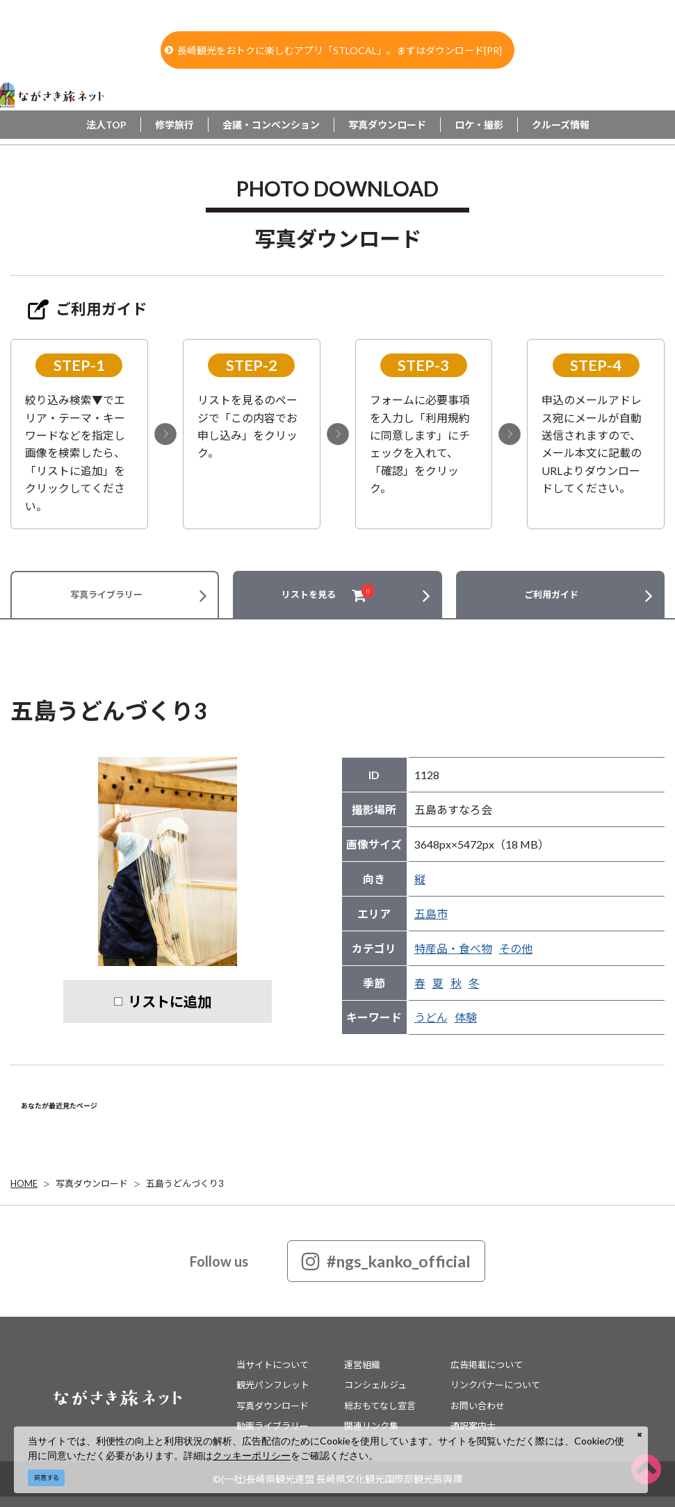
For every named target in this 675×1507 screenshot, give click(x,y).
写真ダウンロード (387, 125)
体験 (466, 1017)
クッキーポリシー (252, 1455)
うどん (431, 1017)
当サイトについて (272, 1364)
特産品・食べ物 (453, 948)
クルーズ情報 (560, 125)
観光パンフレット (272, 1384)
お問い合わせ (477, 1405)
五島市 (431, 913)
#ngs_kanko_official (386, 1261)
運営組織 (362, 1364)
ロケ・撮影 (479, 125)
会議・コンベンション (271, 125)
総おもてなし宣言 (380, 1405)
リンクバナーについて (495, 1384)
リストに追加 (169, 1001)
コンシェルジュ (375, 1384)
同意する (46, 1477)
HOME (24, 1183)
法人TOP (106, 125)
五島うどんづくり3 (185, 1183)
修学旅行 (174, 125)
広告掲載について (486, 1364)
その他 (515, 948)
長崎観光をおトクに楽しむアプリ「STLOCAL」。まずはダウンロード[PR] (333, 50)
